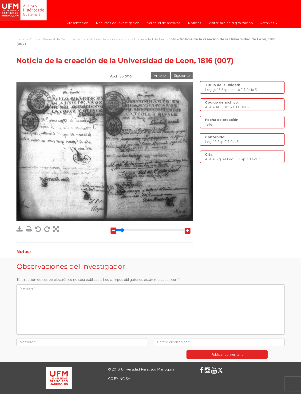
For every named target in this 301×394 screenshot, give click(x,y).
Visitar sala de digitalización (231, 23)
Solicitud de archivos (163, 23)
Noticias (194, 23)
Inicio (20, 39)
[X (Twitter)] (220, 370)
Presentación (77, 23)
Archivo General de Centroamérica (57, 39)
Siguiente (182, 75)
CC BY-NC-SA (119, 379)
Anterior (160, 75)
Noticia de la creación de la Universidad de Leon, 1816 (132, 39)
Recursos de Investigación (117, 23)
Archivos (268, 23)
